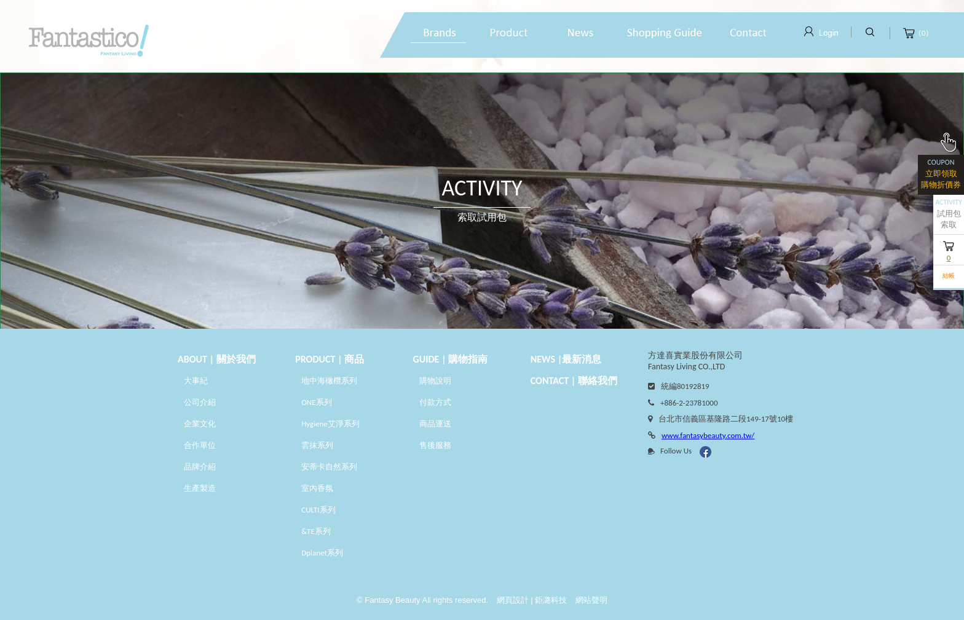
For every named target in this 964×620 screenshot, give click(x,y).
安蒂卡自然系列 (329, 466)
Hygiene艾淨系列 (330, 423)
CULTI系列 (318, 509)
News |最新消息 (566, 359)
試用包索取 (948, 213)
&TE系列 (316, 531)
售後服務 (435, 445)
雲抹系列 (317, 445)
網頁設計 (513, 600)
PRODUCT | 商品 (329, 359)
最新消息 (579, 34)
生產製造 (200, 488)
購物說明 (664, 34)
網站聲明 (591, 600)
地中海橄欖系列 (329, 380)
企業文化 (200, 423)
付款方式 (435, 402)
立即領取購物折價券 (941, 172)
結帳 (948, 276)
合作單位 (200, 445)
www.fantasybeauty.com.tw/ (708, 435)
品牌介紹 (200, 466)
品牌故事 (438, 33)
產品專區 (509, 34)
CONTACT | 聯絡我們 (574, 381)
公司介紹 (200, 402)
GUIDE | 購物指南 (450, 359)
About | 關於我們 (217, 359)
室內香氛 (317, 488)
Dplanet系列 (322, 552)
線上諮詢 (748, 34)
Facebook (705, 452)
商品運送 (435, 423)
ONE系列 (317, 402)
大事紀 (196, 380)
